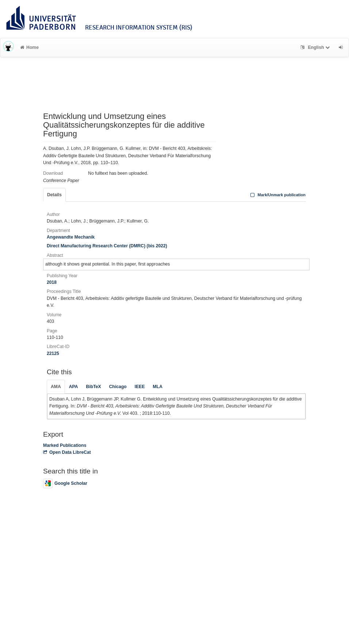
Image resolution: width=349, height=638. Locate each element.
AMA (56, 386)
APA (73, 386)
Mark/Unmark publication (277, 195)
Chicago (118, 386)
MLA (157, 386)
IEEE (140, 386)
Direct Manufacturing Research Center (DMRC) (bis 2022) (107, 245)
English (315, 47)
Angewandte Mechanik (71, 237)
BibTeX (93, 386)
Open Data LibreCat (67, 452)
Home (29, 47)
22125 (53, 353)
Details (54, 194)
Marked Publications (65, 445)
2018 (52, 282)
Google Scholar (65, 483)
